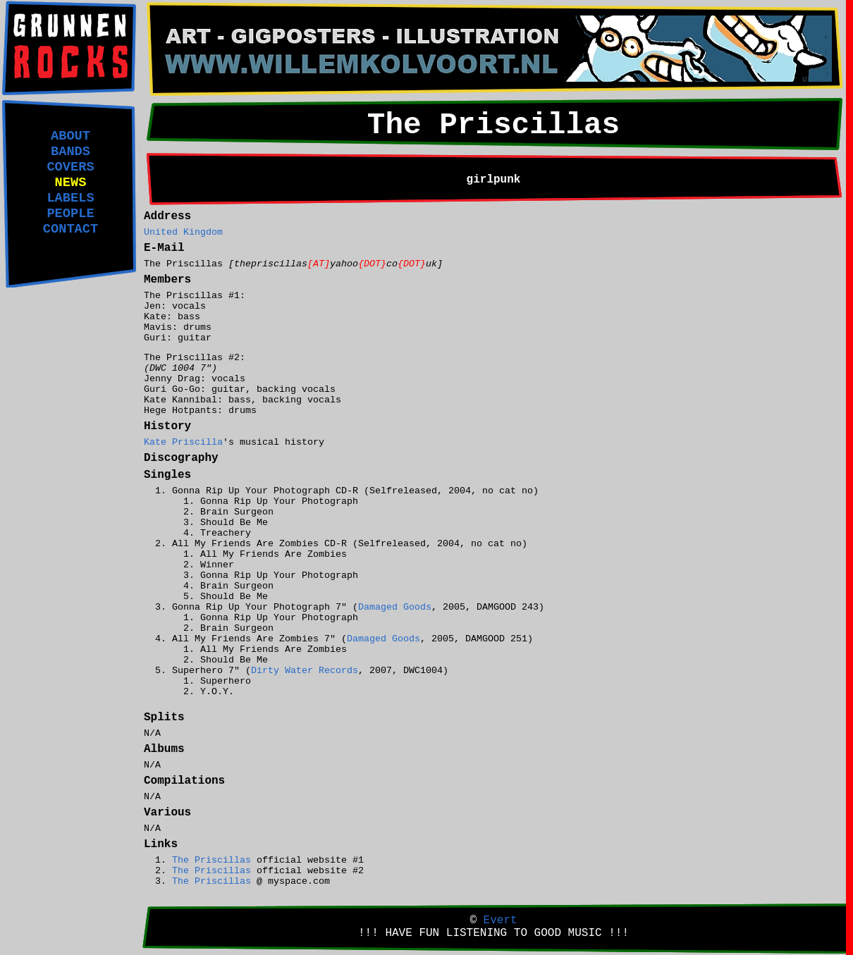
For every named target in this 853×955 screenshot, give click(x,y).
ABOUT (70, 136)
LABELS (70, 198)
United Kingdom (183, 232)
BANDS (70, 151)
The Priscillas (211, 860)
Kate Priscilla (183, 442)
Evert (500, 920)
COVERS (70, 167)
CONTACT (70, 229)
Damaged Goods (394, 607)
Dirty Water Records (304, 670)
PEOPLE (70, 213)
